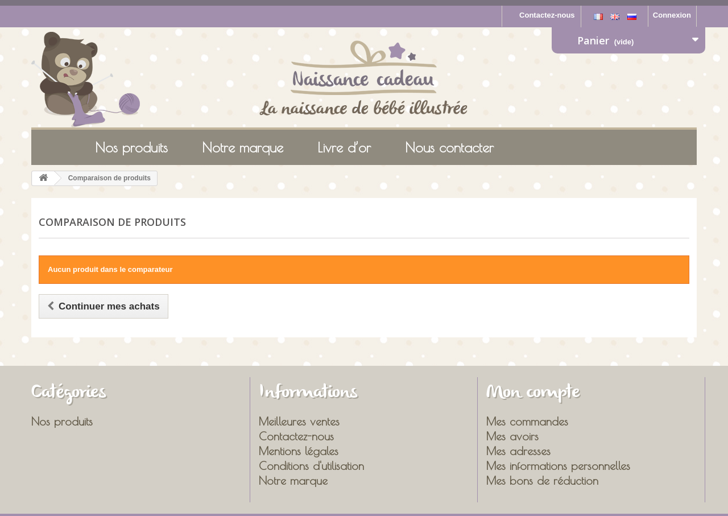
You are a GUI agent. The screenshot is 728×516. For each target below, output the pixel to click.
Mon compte (533, 393)
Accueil (51, 146)
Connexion (672, 15)
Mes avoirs (512, 436)
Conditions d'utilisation (311, 465)
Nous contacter (449, 147)
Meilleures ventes (299, 421)
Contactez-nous (547, 15)
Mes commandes (527, 421)
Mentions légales (298, 450)
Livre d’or (344, 147)
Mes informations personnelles (558, 465)
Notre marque (242, 147)
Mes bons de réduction (542, 480)
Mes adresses (518, 450)
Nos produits (131, 147)
